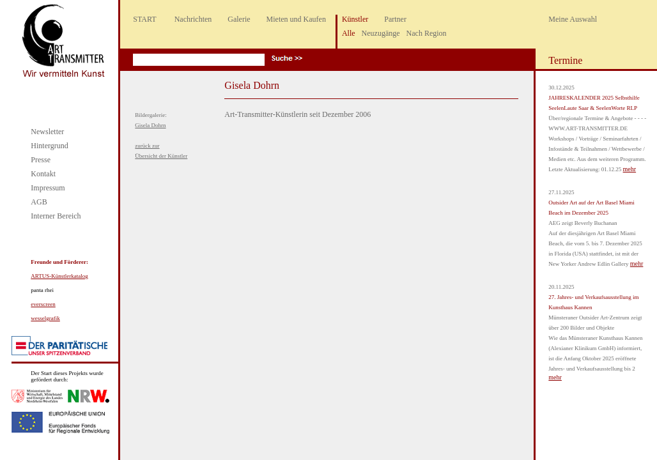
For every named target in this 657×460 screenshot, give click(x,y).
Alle (348, 33)
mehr (630, 168)
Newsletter (47, 131)
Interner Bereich (56, 215)
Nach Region (426, 33)
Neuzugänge (381, 33)
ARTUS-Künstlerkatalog (59, 276)
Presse (40, 159)
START (144, 19)
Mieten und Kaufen (296, 19)
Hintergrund (49, 145)
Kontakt (43, 173)
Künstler (355, 19)
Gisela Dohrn (150, 125)
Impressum (48, 187)
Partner (395, 19)
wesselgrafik (45, 318)
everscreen (43, 304)
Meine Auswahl (572, 19)
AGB (39, 201)
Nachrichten (193, 19)
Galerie (239, 19)
